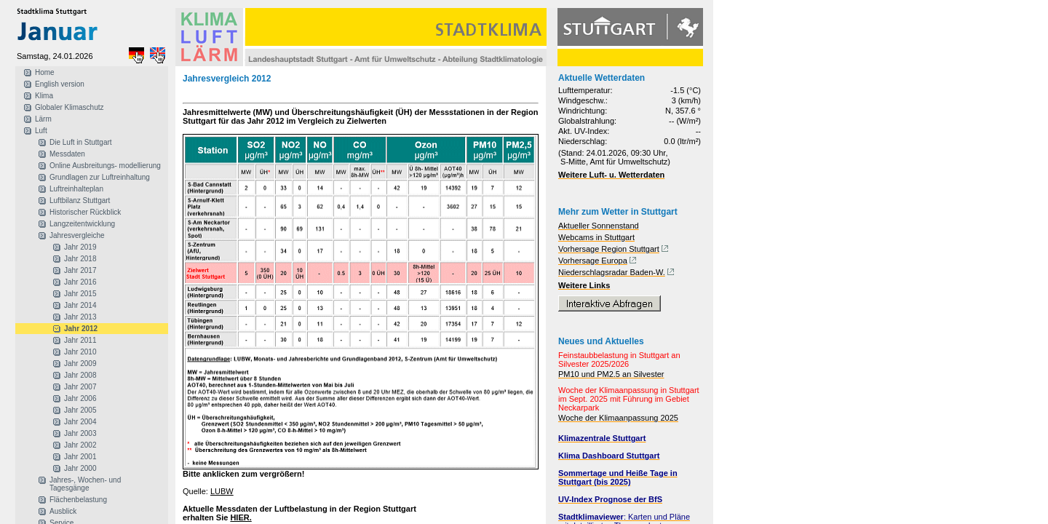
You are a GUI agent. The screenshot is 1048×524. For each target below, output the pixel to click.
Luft (41, 131)
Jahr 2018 (80, 259)
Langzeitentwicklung (82, 224)
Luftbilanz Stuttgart (79, 200)
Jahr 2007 (80, 387)
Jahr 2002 (80, 445)
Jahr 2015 (80, 294)
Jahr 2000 (80, 468)
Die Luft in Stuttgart (80, 142)
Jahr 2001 (80, 457)
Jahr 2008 (80, 375)
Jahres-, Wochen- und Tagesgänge (85, 484)
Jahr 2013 (80, 317)
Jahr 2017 (80, 270)
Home (45, 72)
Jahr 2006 (80, 398)
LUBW (222, 491)
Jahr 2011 (80, 340)
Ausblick (62, 511)
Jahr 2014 (80, 305)
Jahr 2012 (81, 329)
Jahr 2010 (80, 352)
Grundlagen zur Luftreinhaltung (99, 177)
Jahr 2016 (80, 282)
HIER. (240, 517)
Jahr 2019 (80, 247)
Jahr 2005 (80, 410)
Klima (44, 96)
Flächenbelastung (78, 500)
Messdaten (67, 154)
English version (59, 84)
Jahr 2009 (80, 364)
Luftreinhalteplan (76, 189)
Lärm (43, 119)
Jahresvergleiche (77, 235)
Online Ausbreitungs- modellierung (105, 166)
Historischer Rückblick (85, 212)
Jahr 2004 (80, 422)
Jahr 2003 (80, 433)
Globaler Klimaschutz (69, 107)
